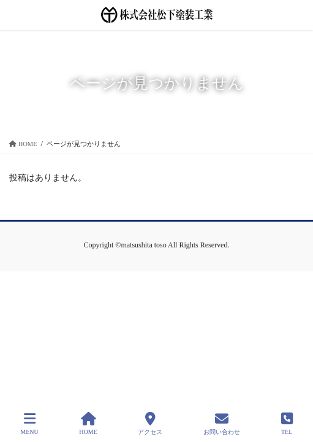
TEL (287, 423)
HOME (88, 423)
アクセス (150, 423)
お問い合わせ (221, 423)
